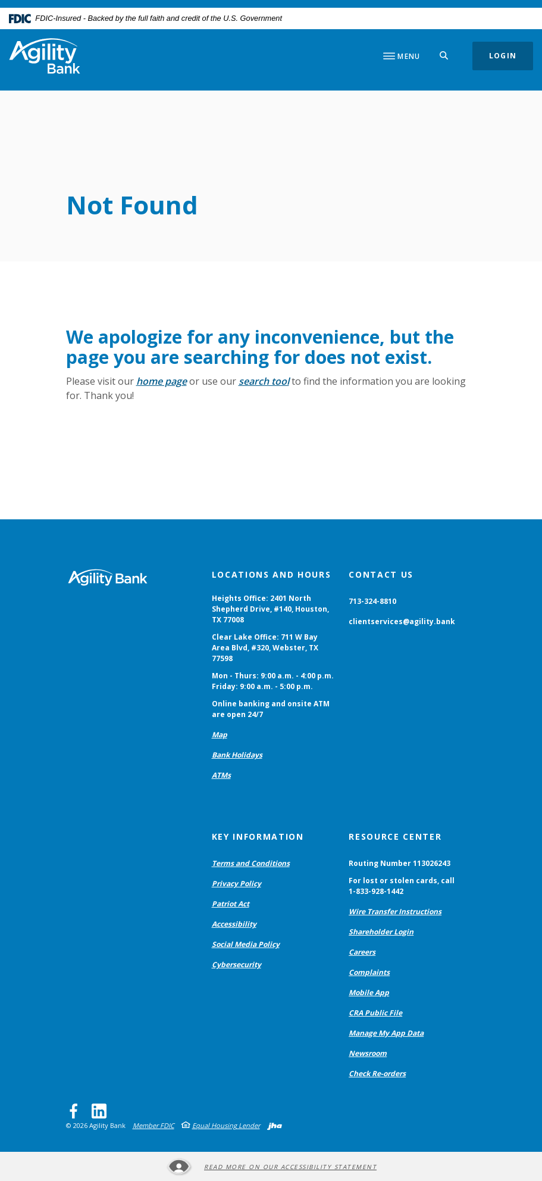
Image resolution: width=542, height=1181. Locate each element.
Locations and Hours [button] (271, 575)
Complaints (369, 973)
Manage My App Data (386, 1034)
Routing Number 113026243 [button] (399, 864)
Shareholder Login (381, 933)
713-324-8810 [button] (372, 602)
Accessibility (234, 925)
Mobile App (369, 994)
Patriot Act (230, 905)
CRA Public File (375, 1014)
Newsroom (368, 1054)
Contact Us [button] (381, 575)
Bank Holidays (237, 756)
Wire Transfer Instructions (395, 913)
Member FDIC (153, 1126)
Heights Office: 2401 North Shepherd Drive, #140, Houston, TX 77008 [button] (270, 610)
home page (161, 382)
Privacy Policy (236, 885)
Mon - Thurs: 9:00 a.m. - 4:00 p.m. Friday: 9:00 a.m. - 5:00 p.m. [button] (273, 682)
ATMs (221, 776)
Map (219, 736)
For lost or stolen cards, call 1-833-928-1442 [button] (402, 887)
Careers (362, 953)
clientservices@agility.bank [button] (402, 623)
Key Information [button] (258, 837)
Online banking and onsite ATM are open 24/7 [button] (271, 710)
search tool (264, 382)
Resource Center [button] (395, 837)
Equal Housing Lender (226, 1126)
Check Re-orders (377, 1075)
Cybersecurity (236, 966)
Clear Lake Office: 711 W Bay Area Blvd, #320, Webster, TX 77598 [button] (265, 649)
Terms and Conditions (251, 864)
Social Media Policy (246, 945)
